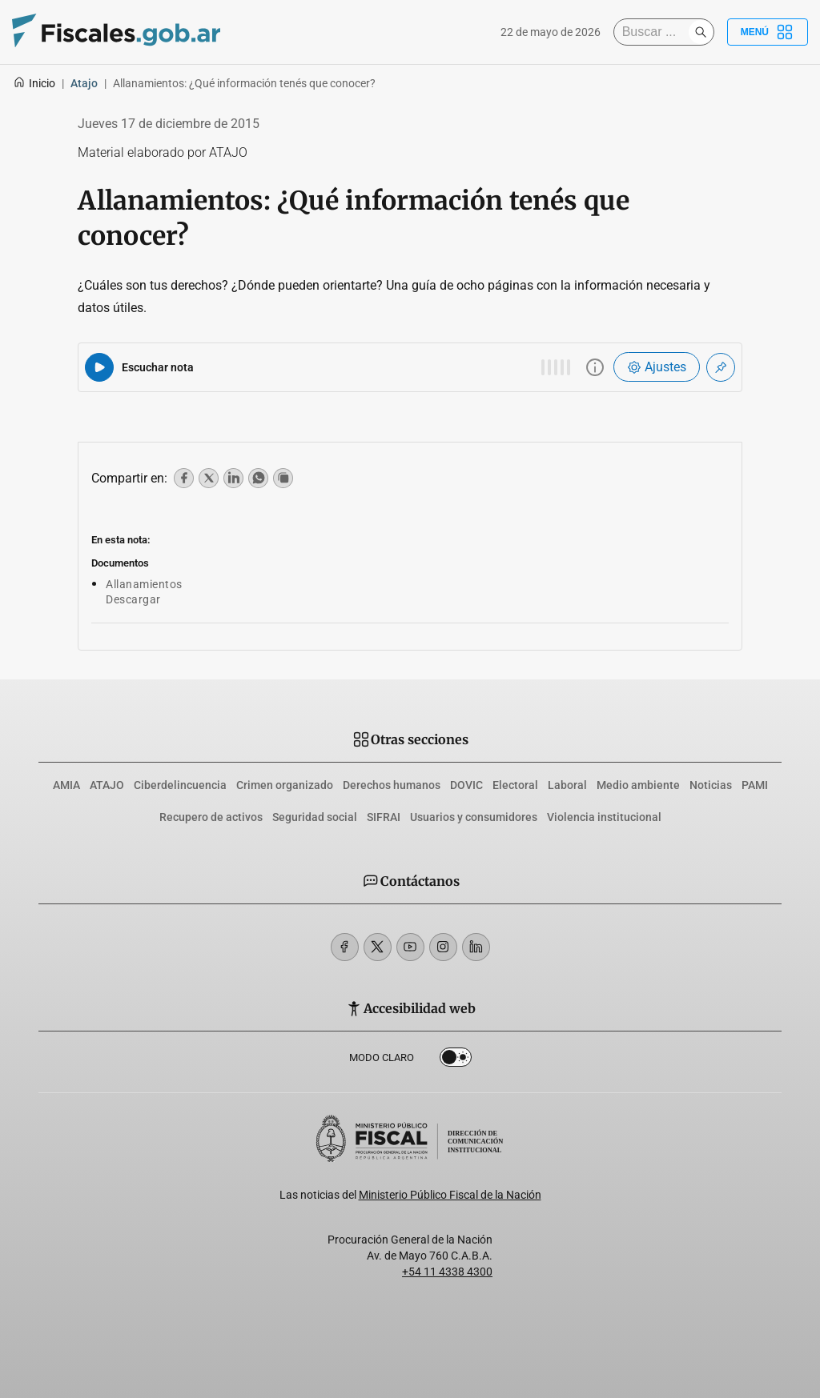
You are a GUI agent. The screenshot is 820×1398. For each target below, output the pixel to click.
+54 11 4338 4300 (447, 1271)
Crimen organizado (284, 785)
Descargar (133, 599)
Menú (767, 32)
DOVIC (466, 785)
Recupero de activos (211, 817)
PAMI (755, 785)
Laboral (567, 785)
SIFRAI (383, 817)
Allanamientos (144, 584)
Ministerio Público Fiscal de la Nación (450, 1194)
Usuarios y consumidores (473, 817)
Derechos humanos (391, 785)
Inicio (34, 83)
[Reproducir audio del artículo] (99, 367)
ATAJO (107, 785)
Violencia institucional (604, 817)
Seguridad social (314, 817)
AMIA (66, 785)
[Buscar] (655, 32)
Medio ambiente (638, 785)
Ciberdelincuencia (180, 785)
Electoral (515, 785)
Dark (455, 1060)
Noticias (710, 785)
